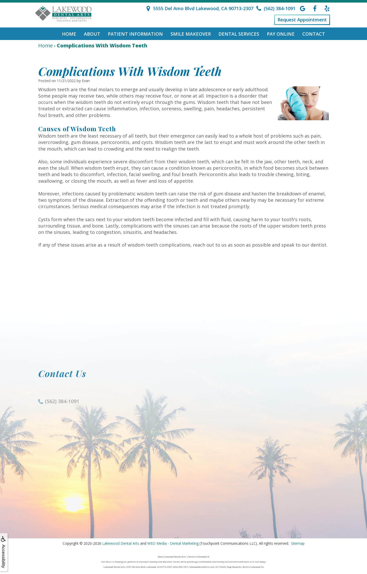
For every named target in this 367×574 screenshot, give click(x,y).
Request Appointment (302, 20)
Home (69, 34)
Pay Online (281, 34)
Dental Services (238, 34)
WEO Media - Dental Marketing (173, 543)
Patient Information (135, 34)
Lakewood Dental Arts (120, 543)
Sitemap (298, 543)
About (92, 34)
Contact (313, 34)
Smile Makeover (191, 34)
